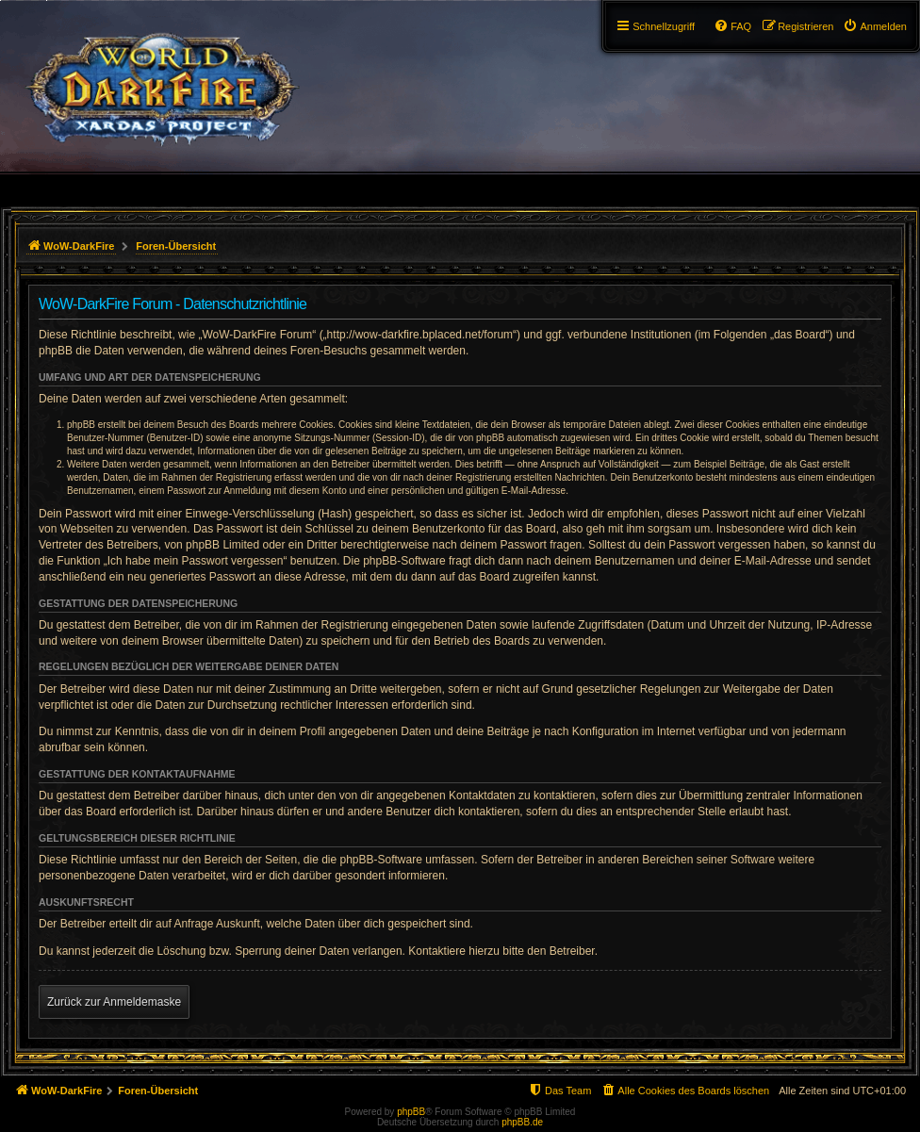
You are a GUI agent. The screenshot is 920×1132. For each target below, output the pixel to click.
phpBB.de (522, 1122)
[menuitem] (875, 26)
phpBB (411, 1112)
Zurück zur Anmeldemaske (114, 1002)
